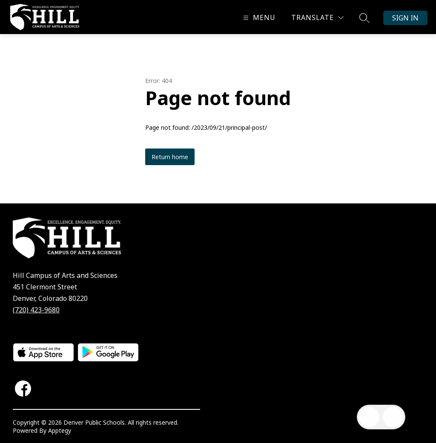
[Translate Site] (317, 17)
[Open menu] (258, 17)
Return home (170, 157)
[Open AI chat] (393, 417)
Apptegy (59, 430)
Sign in (405, 18)
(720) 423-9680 (36, 309)
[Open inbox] (369, 417)
